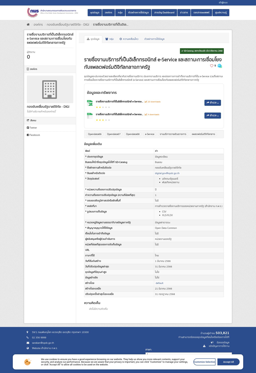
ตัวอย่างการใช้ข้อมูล (138, 13)
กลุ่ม (120, 13)
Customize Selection (203, 362)
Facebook (33, 135)
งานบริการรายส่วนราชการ (173, 134)
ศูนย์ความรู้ (221, 13)
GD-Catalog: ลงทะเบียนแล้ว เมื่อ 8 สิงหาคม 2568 (201, 51)
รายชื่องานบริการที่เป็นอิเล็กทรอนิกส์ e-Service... (120, 101)
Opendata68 (133, 134)
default (159, 283)
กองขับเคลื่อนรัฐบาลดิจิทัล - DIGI (68, 24)
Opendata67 (114, 134)
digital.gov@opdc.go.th (167, 173)
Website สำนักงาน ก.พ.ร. (45, 348)
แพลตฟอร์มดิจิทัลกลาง (203, 134)
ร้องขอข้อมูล (223, 342)
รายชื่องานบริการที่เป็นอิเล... (110, 24)
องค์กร (108, 13)
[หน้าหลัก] (28, 24)
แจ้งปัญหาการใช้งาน (219, 346)
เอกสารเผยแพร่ (201, 13)
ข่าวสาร (184, 13)
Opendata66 (95, 134)
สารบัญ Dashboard (164, 13)
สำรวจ (213, 103)
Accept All (228, 362)
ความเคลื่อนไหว (129, 39)
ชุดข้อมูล (94, 13)
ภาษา (148, 349)
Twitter (32, 128)
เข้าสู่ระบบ (223, 2)
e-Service (149, 134)
